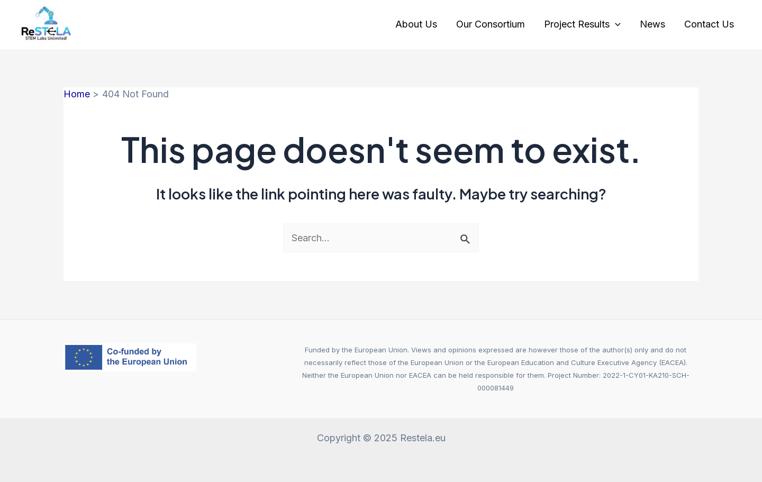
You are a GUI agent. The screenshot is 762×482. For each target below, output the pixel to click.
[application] (615, 24)
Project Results (582, 24)
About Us (416, 24)
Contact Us (709, 24)
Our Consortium (490, 24)
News (652, 24)
